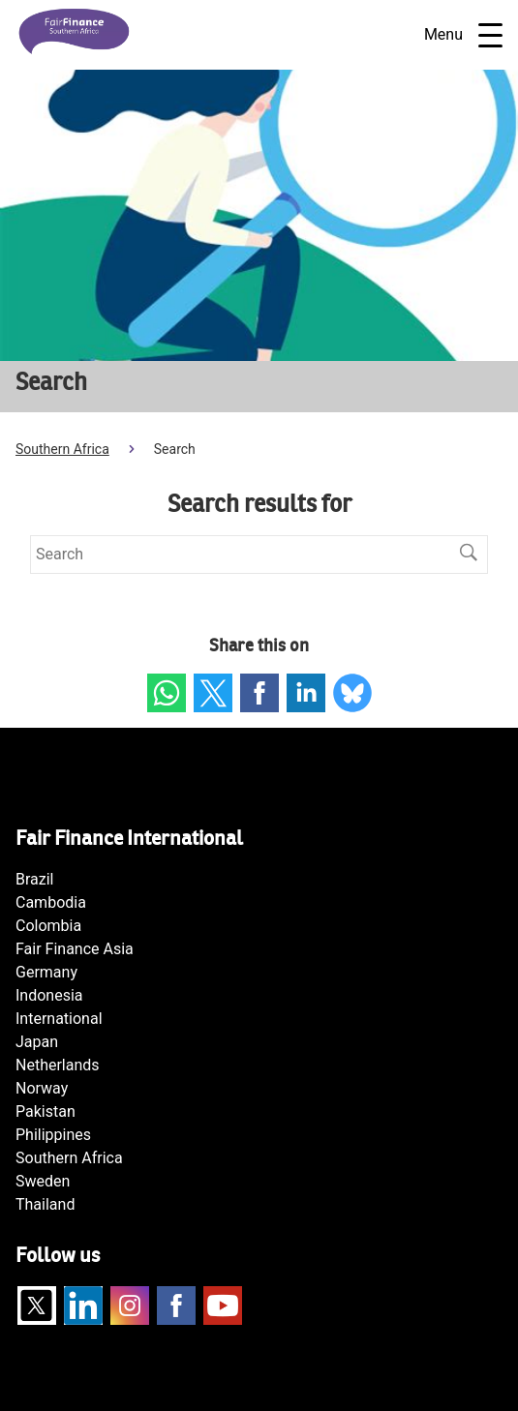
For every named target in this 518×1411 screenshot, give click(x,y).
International (59, 1018)
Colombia (48, 925)
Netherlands (57, 1065)
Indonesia (49, 995)
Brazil (34, 879)
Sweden (42, 1181)
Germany (46, 972)
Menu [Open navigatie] (463, 35)
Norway (41, 1088)
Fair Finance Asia (74, 949)
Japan (36, 1042)
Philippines (53, 1135)
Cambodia (50, 902)
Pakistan (45, 1111)
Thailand (45, 1204)
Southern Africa (62, 449)
